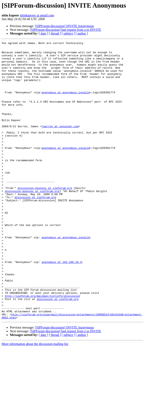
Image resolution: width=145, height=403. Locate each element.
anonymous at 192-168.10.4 (62, 306)
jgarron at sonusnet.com (60, 143)
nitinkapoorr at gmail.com (37, 15)
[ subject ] (68, 33)
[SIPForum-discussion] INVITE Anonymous (64, 26)
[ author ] (82, 33)
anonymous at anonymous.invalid (66, 103)
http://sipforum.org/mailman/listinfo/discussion (42, 347)
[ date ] (43, 33)
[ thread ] (55, 33)
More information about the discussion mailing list (35, 399)
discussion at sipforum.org (35, 228)
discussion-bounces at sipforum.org (45, 217)
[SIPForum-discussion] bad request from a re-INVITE (65, 29)
